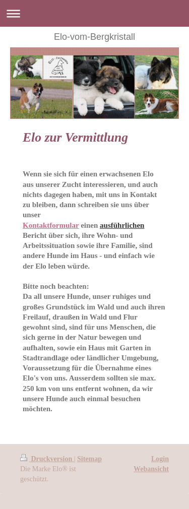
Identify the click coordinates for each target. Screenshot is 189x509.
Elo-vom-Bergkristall (94, 37)
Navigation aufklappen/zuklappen (94, 13)
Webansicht (151, 469)
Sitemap (89, 459)
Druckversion (47, 459)
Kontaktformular (51, 225)
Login (160, 459)
